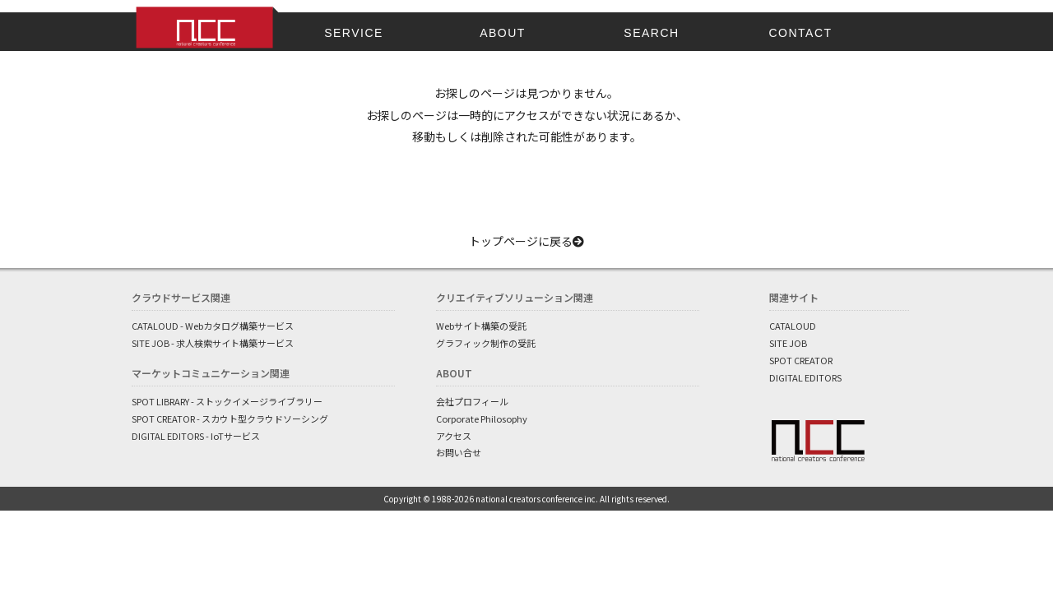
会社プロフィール (472, 401)
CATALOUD (792, 325)
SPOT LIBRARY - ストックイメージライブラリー (227, 401)
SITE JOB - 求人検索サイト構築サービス (213, 342)
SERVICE (353, 32)
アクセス (453, 435)
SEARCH (651, 32)
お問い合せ (458, 452)
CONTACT (800, 32)
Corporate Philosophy (481, 418)
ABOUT (503, 32)
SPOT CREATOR (801, 360)
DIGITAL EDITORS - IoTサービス (196, 435)
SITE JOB (788, 342)
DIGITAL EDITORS (805, 377)
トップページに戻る (526, 241)
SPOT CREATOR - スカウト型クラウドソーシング (230, 418)
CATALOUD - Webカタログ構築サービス (213, 325)
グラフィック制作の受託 (486, 342)
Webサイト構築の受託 (481, 325)
